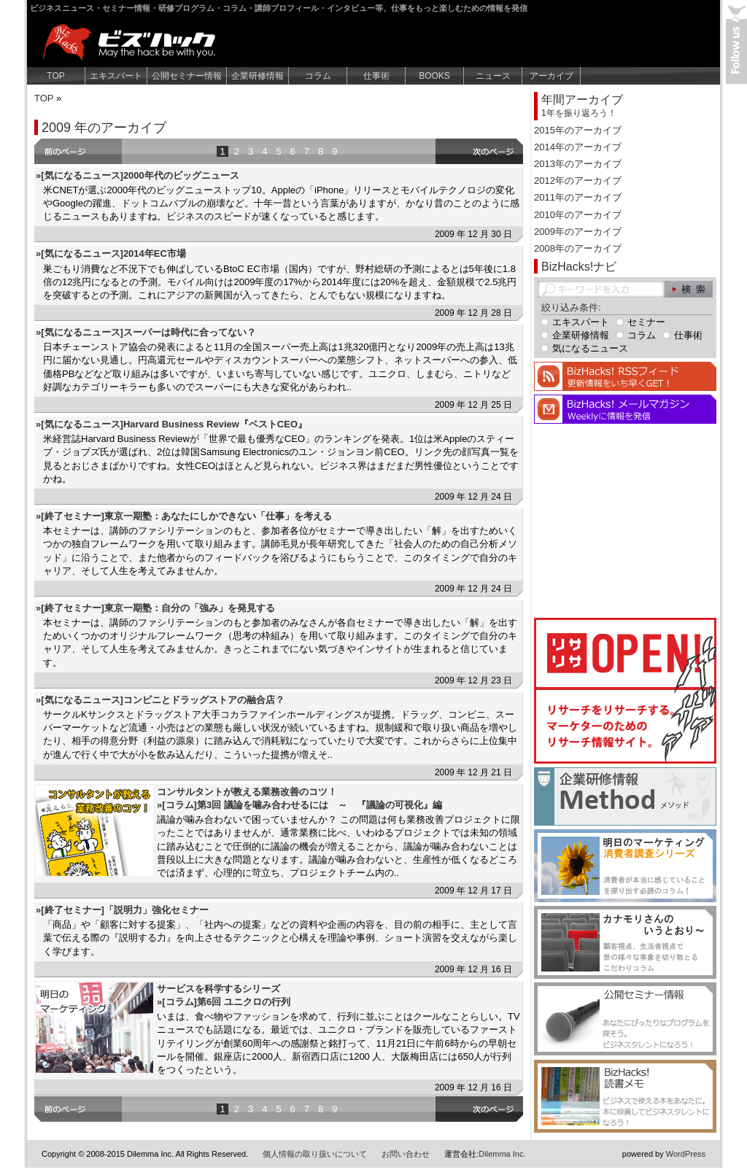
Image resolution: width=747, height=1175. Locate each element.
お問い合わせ (406, 1153)
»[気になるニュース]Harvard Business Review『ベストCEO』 (171, 424)
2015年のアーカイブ (578, 130)
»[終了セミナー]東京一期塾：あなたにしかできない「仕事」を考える (184, 516)
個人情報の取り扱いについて (315, 1153)
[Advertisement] (625, 518)
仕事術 (376, 76)
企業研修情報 (257, 76)
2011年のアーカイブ (578, 197)
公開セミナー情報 (187, 76)
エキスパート (116, 76)
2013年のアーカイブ (578, 163)
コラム (318, 76)
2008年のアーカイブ (578, 248)
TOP (55, 76)
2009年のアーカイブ (578, 231)
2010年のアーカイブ (578, 214)
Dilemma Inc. (502, 1153)
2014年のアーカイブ (578, 146)
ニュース (493, 76)
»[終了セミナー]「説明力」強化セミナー (122, 909)
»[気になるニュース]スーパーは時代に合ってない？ (146, 332)
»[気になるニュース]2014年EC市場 (111, 253)
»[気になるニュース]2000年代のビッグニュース (137, 175)
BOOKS (434, 76)
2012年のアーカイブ (578, 180)
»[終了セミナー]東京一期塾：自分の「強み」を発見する (155, 607)
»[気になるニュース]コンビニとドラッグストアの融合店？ (160, 699)
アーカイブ (551, 76)
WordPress (685, 1153)
